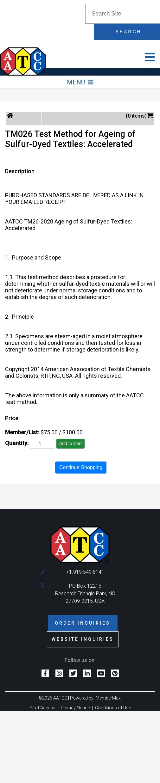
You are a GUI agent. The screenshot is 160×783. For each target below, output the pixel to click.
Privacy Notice (75, 707)
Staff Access (42, 707)
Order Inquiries (82, 623)
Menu (80, 82)
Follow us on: (80, 660)
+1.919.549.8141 (85, 572)
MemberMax (108, 697)
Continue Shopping (80, 467)
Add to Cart (70, 443)
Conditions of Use (113, 707)
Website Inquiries (83, 639)
